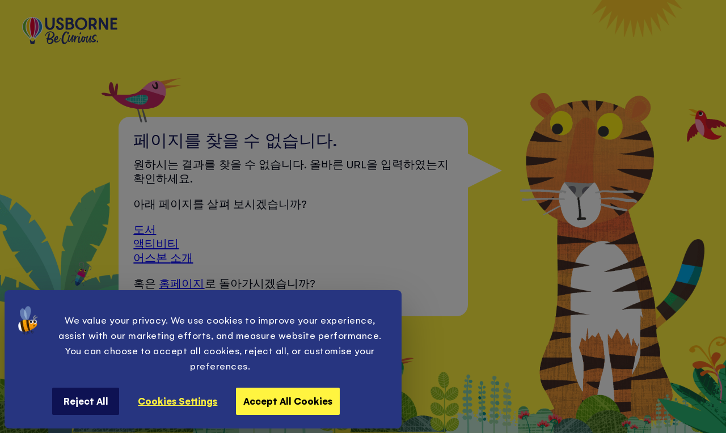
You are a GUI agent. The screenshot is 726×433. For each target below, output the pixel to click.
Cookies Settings (177, 400)
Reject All (86, 400)
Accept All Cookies (287, 400)
